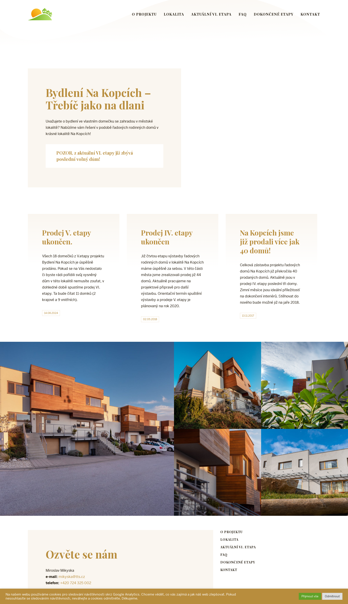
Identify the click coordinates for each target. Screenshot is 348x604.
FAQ (243, 14)
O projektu (144, 14)
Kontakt (310, 14)
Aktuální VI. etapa (211, 14)
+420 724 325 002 (75, 583)
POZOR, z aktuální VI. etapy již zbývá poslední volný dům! (94, 156)
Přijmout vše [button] (309, 596)
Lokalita (174, 14)
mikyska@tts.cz (72, 576)
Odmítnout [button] (332, 596)
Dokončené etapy (273, 14)
